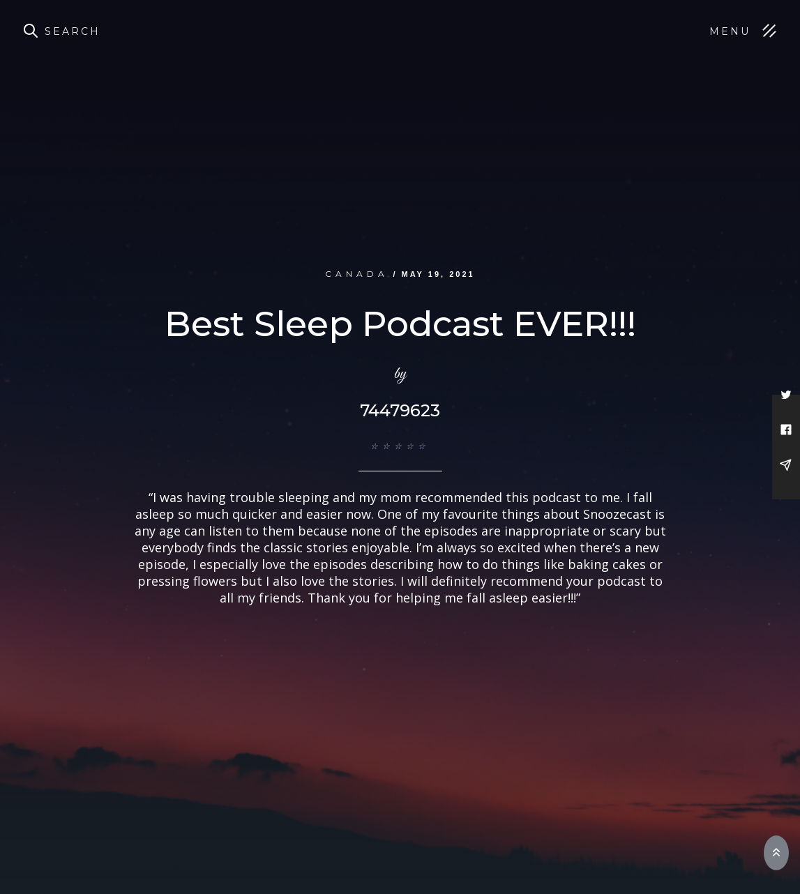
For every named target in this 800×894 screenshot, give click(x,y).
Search (72, 31)
